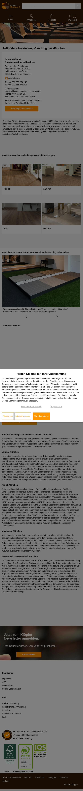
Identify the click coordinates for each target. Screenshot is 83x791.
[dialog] (41, 395)
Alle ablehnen (8, 416)
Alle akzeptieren (41, 416)
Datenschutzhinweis (31, 406)
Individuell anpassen (22, 416)
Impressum (56, 406)
